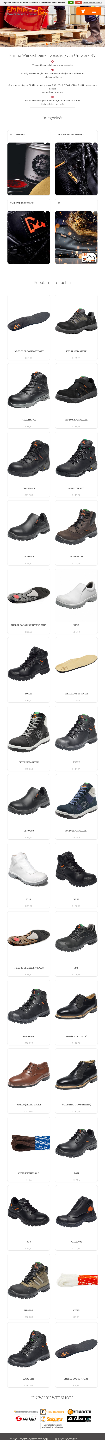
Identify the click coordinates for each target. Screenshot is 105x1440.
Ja (71, 3)
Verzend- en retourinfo (52, 92)
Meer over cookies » (92, 3)
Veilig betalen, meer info (52, 104)
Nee (78, 3)
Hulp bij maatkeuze (52, 77)
